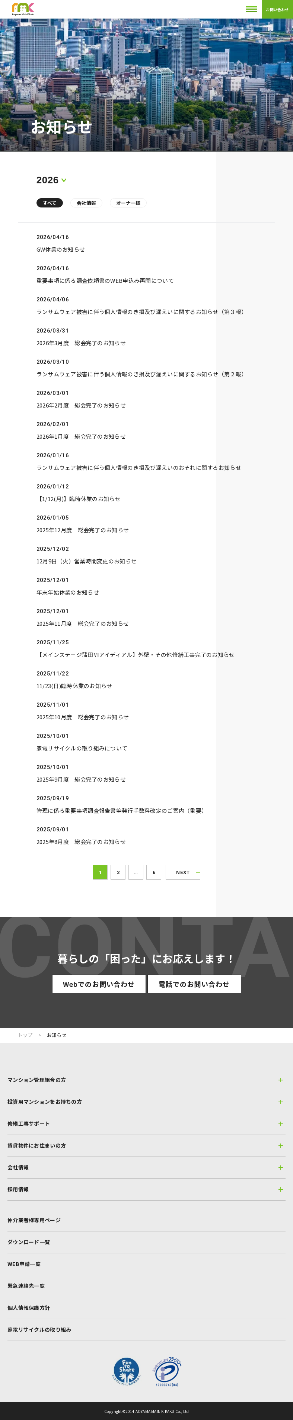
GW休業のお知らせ (60, 249)
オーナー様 (128, 202)
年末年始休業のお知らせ (67, 592)
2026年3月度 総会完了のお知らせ (81, 343)
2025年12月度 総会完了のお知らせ (82, 530)
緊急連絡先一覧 (26, 1285)
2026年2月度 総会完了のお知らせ (81, 405)
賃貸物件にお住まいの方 (145, 1145)
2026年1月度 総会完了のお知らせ (81, 436)
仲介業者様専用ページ (34, 1220)
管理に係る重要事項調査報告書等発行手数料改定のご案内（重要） (121, 810)
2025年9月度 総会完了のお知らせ (81, 779)
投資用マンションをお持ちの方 (145, 1101)
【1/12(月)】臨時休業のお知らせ (78, 499)
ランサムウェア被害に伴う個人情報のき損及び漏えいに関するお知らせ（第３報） (141, 311)
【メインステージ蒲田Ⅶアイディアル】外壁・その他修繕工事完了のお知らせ (135, 654)
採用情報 (145, 1189)
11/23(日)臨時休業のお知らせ (74, 686)
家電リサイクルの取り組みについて (81, 748)
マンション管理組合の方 (145, 1079)
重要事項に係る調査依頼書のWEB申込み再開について (105, 280)
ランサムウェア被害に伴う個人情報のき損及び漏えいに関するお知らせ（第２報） (141, 374)
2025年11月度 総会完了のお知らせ (82, 623)
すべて (50, 202)
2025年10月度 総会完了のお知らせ (82, 717)
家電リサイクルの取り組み (39, 1329)
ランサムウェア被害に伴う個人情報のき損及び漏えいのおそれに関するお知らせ (138, 467)
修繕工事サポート (145, 1123)
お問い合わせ (277, 9)
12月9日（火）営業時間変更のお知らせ (86, 561)
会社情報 (86, 202)
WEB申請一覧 (24, 1263)
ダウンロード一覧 (28, 1242)
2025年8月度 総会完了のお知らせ (81, 841)
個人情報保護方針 (28, 1307)
